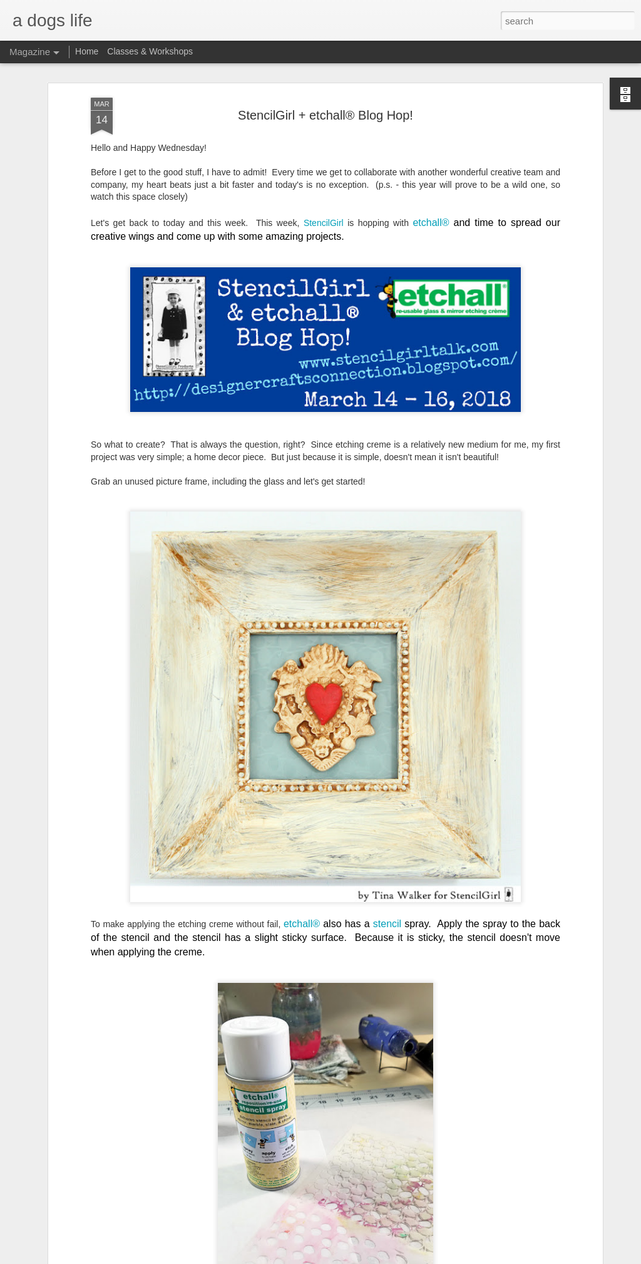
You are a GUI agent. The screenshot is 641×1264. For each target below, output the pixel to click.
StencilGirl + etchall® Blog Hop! (325, 115)
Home (86, 51)
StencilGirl (324, 223)
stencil (387, 923)
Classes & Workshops (150, 51)
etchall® (433, 222)
